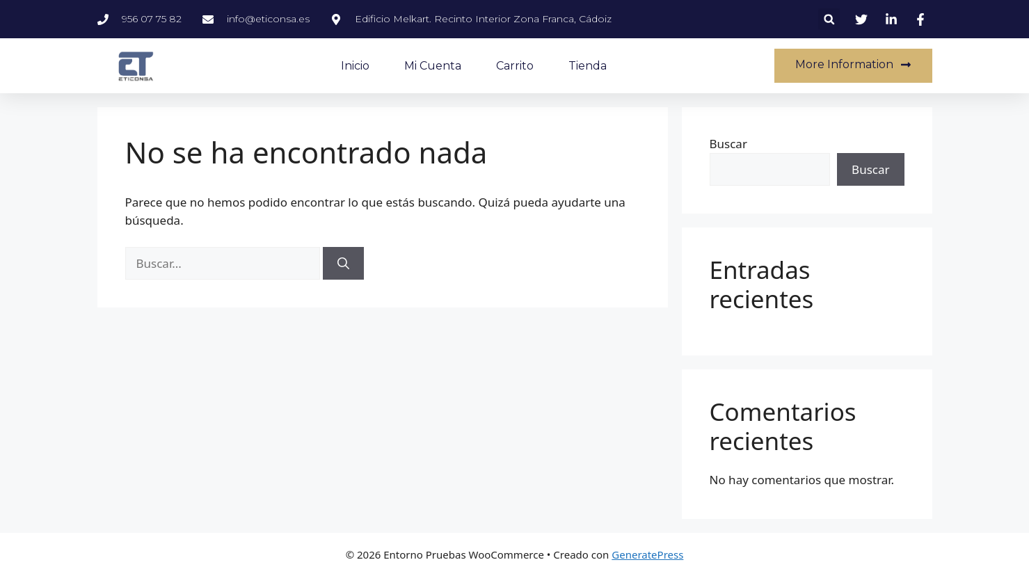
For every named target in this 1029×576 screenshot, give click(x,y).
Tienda (587, 65)
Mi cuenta (432, 65)
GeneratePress (647, 554)
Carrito (515, 65)
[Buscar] (343, 263)
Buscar (728, 144)
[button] (829, 19)
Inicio (355, 65)
